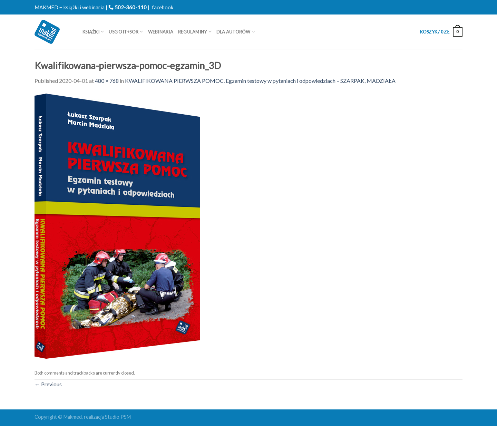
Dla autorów (235, 31)
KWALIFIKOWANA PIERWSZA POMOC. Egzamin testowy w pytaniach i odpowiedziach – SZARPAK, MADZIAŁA (260, 80)
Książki (93, 31)
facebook (162, 7)
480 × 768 (107, 80)
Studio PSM (118, 417)
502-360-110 (127, 7)
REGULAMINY (195, 31)
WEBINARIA (160, 32)
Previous (48, 384)
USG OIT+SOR (126, 31)
